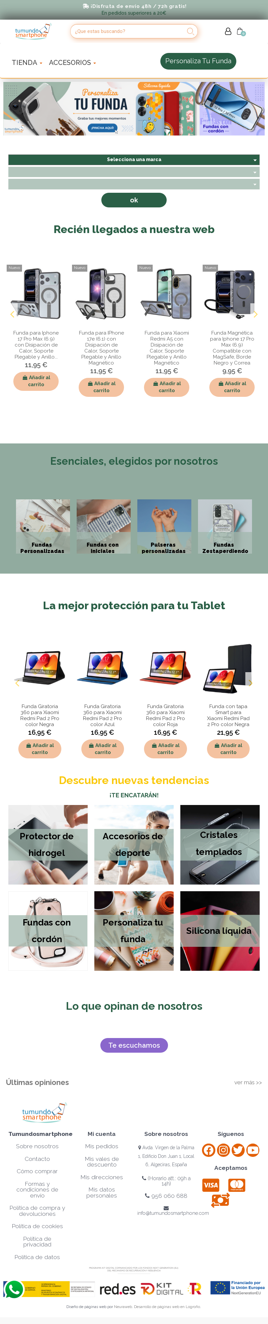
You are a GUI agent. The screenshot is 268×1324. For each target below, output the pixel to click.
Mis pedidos (101, 1146)
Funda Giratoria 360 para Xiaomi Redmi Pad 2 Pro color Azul (102, 715)
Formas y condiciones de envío (37, 1190)
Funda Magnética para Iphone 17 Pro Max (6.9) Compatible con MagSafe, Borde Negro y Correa (232, 348)
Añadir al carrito (36, 381)
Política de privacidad (37, 1241)
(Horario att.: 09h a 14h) (166, 1181)
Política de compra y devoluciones (37, 1210)
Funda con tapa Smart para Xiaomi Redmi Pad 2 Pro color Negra (228, 715)
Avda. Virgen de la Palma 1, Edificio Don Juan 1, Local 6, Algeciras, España (166, 1156)
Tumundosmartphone (40, 1134)
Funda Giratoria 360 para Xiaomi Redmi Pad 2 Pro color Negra (39, 715)
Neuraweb (123, 1307)
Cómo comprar (37, 1171)
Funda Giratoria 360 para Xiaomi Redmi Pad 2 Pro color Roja (165, 715)
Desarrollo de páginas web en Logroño (167, 1307)
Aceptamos (230, 1168)
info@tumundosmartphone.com (173, 1210)
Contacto (37, 1159)
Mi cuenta (102, 1134)
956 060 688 (166, 1195)
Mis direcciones (101, 1177)
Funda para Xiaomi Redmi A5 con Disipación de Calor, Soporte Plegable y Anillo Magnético (167, 348)
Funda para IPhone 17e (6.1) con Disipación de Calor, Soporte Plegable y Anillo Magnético (101, 348)
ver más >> (248, 1082)
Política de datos (37, 1257)
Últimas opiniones (37, 1082)
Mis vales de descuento (102, 1162)
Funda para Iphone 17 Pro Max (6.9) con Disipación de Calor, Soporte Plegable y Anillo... (36, 345)
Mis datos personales (101, 1192)
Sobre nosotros (37, 1146)
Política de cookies (37, 1226)
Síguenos (231, 1134)
